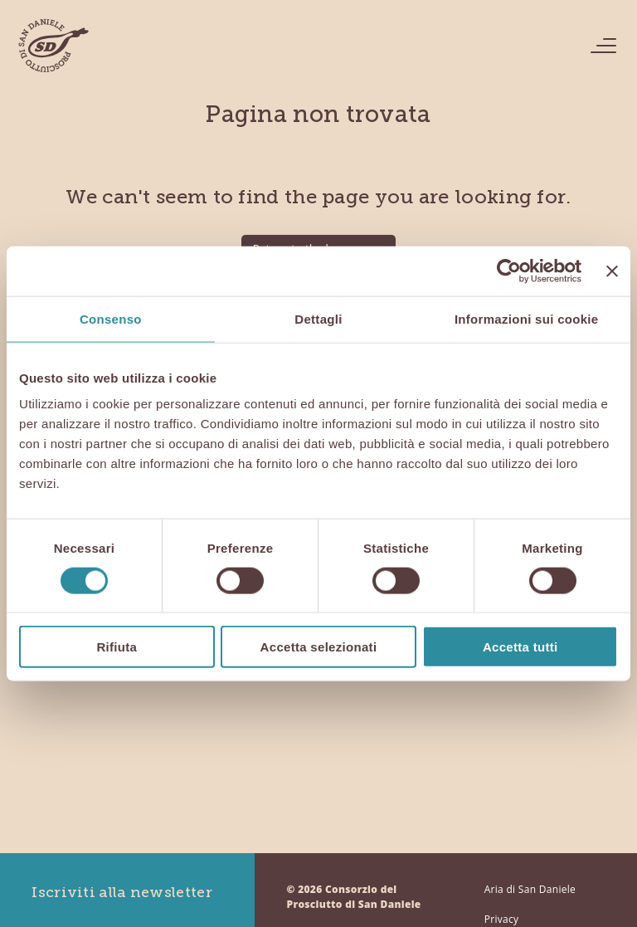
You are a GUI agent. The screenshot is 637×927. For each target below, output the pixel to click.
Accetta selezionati (318, 647)
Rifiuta (116, 647)
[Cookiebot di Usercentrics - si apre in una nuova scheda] (508, 270)
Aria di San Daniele (530, 889)
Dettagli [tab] (318, 318)
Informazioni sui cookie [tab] (527, 318)
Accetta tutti (520, 647)
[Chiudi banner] (612, 270)
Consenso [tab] (111, 318)
